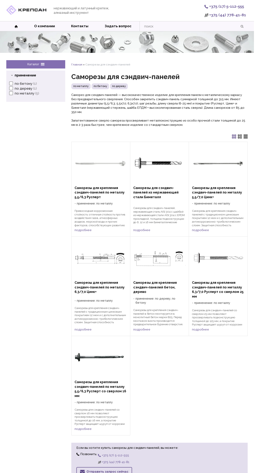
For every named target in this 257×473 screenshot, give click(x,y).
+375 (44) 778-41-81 (225, 15)
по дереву (119, 86)
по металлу (81, 86)
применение (25, 75)
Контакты (79, 26)
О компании (44, 26)
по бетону (100, 86)
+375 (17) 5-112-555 (224, 6)
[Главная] (26, 14)
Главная (76, 64)
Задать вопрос (118, 26)
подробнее (83, 230)
